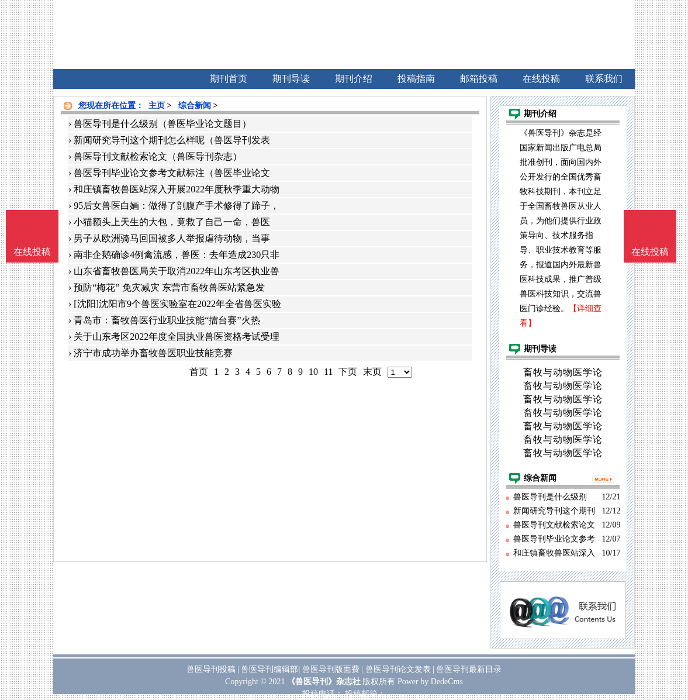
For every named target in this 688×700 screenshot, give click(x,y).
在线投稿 (650, 252)
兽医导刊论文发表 (398, 669)
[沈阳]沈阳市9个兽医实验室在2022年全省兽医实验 (177, 304)
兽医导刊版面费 (330, 669)
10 (313, 372)
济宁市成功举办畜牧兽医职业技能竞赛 (153, 353)
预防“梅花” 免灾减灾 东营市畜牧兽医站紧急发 (169, 287)
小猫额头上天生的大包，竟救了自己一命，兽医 (172, 222)
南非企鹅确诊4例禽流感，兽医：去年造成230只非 (176, 255)
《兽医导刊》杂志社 (324, 681)
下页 (347, 372)
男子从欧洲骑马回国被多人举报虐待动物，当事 (172, 238)
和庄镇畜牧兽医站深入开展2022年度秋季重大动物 (176, 189)
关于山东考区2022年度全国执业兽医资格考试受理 (176, 337)
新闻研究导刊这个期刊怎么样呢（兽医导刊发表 (172, 140)
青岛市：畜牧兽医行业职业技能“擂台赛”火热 (167, 320)
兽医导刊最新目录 (469, 669)
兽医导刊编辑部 (269, 669)
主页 (156, 105)
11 (328, 372)
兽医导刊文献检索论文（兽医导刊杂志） (158, 156)
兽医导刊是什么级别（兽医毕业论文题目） (162, 124)
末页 (372, 372)
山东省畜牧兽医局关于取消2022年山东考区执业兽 (176, 271)
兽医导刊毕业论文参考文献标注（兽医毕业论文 (172, 173)
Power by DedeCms (430, 681)
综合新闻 (194, 105)
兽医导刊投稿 (211, 669)
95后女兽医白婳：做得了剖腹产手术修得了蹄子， (176, 206)
